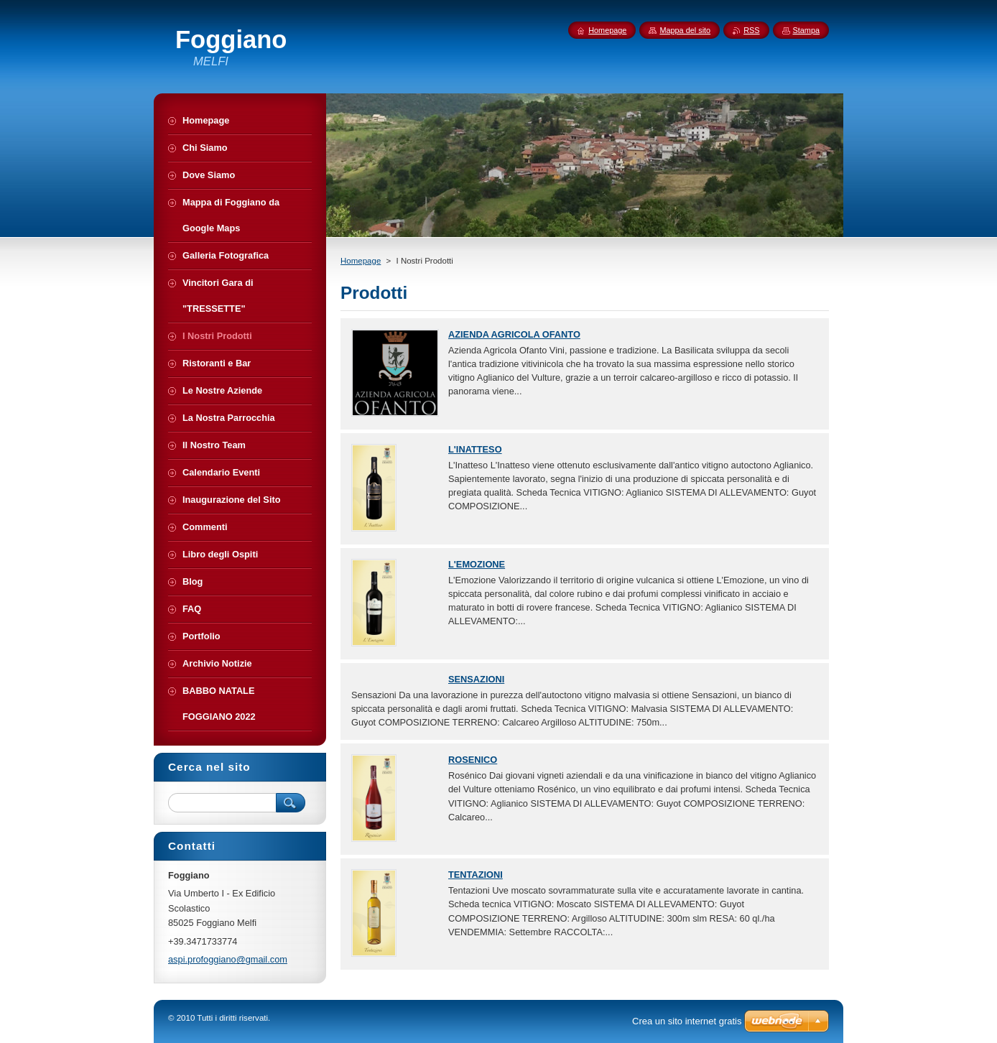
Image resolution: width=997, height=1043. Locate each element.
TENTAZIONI (475, 874)
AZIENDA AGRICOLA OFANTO (514, 334)
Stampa (806, 30)
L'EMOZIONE (476, 564)
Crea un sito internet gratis (686, 1021)
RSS (751, 30)
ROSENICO (472, 759)
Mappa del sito (684, 30)
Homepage (360, 260)
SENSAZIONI (476, 679)
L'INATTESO (475, 449)
